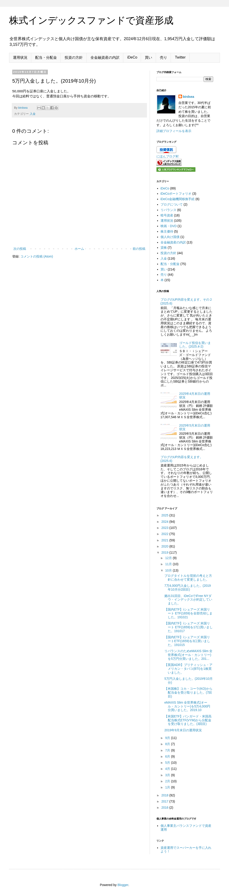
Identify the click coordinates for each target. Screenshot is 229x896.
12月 (169, 558)
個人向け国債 (170, 237)
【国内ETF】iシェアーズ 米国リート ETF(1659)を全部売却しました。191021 (188, 613)
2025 (165, 515)
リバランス (168, 210)
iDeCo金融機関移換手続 (178, 199)
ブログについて (172, 204)
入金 (33, 113)
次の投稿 (19, 248)
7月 (168, 750)
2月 (168, 781)
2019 (165, 552)
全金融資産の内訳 (104, 57)
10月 (169, 570)
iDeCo (132, 57)
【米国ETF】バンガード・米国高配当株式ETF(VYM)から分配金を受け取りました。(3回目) (188, 720)
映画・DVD (169, 226)
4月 (168, 769)
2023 (165, 528)
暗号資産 (167, 215)
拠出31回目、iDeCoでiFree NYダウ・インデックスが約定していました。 (188, 599)
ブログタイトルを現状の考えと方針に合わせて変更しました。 (188, 577)
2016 (165, 807)
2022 (165, 534)
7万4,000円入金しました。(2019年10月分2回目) (187, 587)
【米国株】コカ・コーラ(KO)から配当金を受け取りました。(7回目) (188, 692)
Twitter (180, 57)
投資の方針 (74, 57)
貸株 (164, 247)
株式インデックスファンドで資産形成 (91, 20)
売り (163, 57)
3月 (168, 775)
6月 (168, 756)
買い (148, 57)
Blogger (122, 885)
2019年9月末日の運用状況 (183, 730)
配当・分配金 (46, 57)
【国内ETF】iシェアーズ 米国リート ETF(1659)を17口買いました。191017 (188, 627)
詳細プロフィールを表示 (173, 131)
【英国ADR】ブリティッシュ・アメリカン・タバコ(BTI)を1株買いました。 (188, 668)
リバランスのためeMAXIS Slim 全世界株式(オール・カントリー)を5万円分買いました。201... (188, 654)
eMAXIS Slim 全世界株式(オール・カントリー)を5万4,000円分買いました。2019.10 (187, 706)
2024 (165, 521)
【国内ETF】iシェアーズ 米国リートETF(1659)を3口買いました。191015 (187, 641)
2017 (165, 801)
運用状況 (20, 57)
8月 (168, 744)
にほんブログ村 (167, 156)
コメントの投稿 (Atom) (36, 256)
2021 (165, 540)
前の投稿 (139, 248)
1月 (168, 787)
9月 (168, 738)
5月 (168, 762)
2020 (165, 546)
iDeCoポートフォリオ (176, 193)
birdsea (188, 96)
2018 (165, 795)
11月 (169, 564)
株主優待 (167, 231)
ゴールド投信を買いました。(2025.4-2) (195, 345)
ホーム (79, 248)
